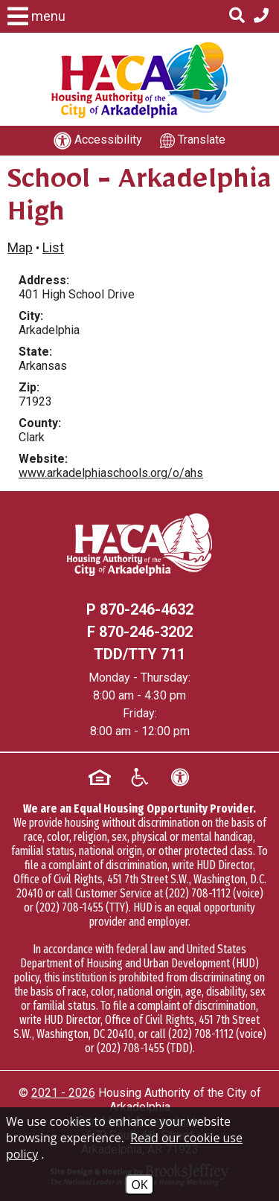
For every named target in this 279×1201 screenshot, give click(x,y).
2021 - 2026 (63, 1093)
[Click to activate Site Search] (237, 16)
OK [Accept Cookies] (139, 1184)
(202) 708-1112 (198, 893)
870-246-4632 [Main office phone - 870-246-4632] (146, 609)
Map (20, 247)
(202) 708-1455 (69, 907)
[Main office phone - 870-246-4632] (261, 16)
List (53, 247)
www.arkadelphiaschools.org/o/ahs (111, 473)
